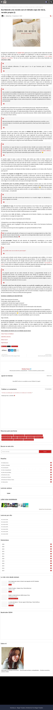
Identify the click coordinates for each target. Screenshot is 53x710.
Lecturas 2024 (5, 529)
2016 (27, 563)
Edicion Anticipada (27, 465)
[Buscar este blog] (20, 451)
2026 (27, 544)
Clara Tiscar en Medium (7, 333)
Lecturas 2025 (5, 531)
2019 (27, 561)
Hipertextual (4, 342)
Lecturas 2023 (5, 526)
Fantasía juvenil (7, 7)
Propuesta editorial (18, 439)
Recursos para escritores (8, 435)
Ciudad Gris (20, 52)
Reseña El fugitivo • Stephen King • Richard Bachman (19, 588)
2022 (27, 553)
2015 (27, 565)
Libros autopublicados (27, 470)
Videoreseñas (27, 482)
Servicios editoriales (7, 437)
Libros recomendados (27, 472)
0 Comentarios (48, 389)
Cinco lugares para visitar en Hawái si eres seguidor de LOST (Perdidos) (23, 581)
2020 (27, 558)
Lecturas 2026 (5, 533)
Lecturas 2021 (5, 521)
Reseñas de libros (27, 474)
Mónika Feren (26, 369)
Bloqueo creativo (22, 437)
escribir (8, 346)
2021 (27, 556)
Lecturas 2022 (5, 524)
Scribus (15, 437)
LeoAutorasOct (27, 467)
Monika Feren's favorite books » (45, 509)
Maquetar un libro (39, 437)
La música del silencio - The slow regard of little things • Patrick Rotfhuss (24, 602)
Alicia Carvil (4, 339)
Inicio (2, 7)
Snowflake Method (45, 150)
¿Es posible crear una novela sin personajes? (14, 250)
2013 (27, 570)
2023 (27, 551)
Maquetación (30, 437)
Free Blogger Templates (37, 707)
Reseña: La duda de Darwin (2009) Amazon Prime (19, 595)
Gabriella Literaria (6, 336)
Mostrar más (49, 375)
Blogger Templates (21, 707)
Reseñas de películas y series (27, 479)
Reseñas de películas (27, 477)
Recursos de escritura (19, 435)
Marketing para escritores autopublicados (34, 435)
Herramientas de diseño (7, 439)
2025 (27, 546)
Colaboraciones (27, 462)
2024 (27, 549)
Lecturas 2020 (5, 519)
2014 (27, 568)
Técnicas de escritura (29, 439)
